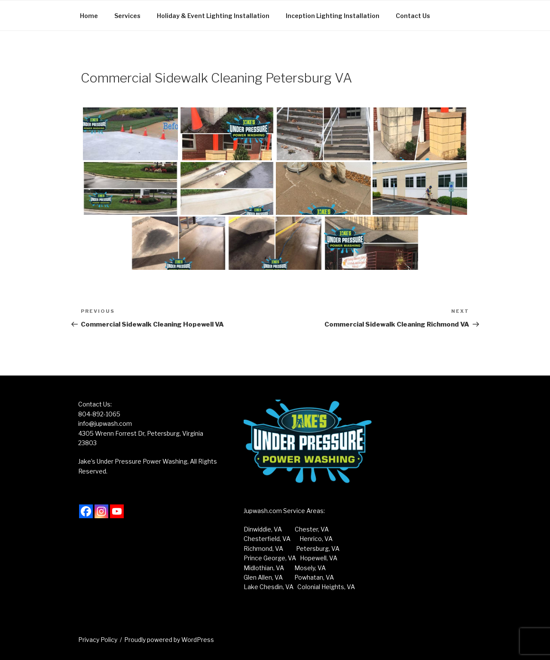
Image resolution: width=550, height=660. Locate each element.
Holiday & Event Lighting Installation (213, 15)
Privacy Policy (97, 639)
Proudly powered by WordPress (169, 639)
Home (89, 15)
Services (127, 15)
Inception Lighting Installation (332, 15)
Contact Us (413, 15)
